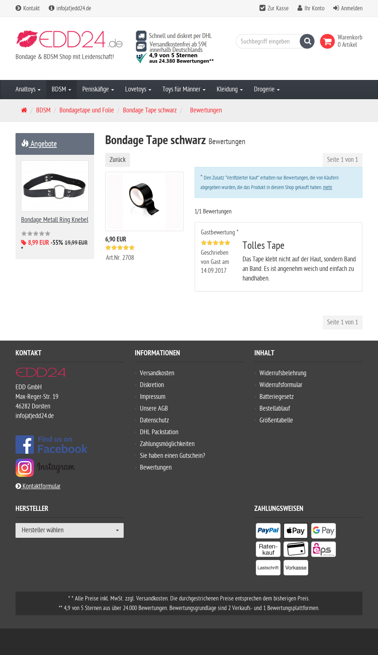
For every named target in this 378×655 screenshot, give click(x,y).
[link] (329, 41)
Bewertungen (156, 467)
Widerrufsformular (281, 385)
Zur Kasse (278, 8)
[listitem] (268, 532)
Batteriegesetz (277, 397)
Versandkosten (157, 373)
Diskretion (152, 385)
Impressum (152, 397)
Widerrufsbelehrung (283, 373)
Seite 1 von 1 (342, 160)
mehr (327, 187)
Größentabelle (276, 420)
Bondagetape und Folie (86, 110)
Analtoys (28, 89)
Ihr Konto (314, 8)
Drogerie (267, 89)
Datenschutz (154, 420)
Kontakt (28, 8)
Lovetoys (138, 89)
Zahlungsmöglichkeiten (167, 444)
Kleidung (230, 89)
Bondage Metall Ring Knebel (54, 220)
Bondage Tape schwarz (150, 110)
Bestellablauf (275, 408)
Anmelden (351, 8)
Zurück (118, 160)
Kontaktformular (38, 486)
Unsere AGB (154, 408)
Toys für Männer (184, 89)
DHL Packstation (159, 432)
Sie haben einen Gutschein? (172, 456)
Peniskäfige (98, 89)
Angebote (39, 143)
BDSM (61, 89)
